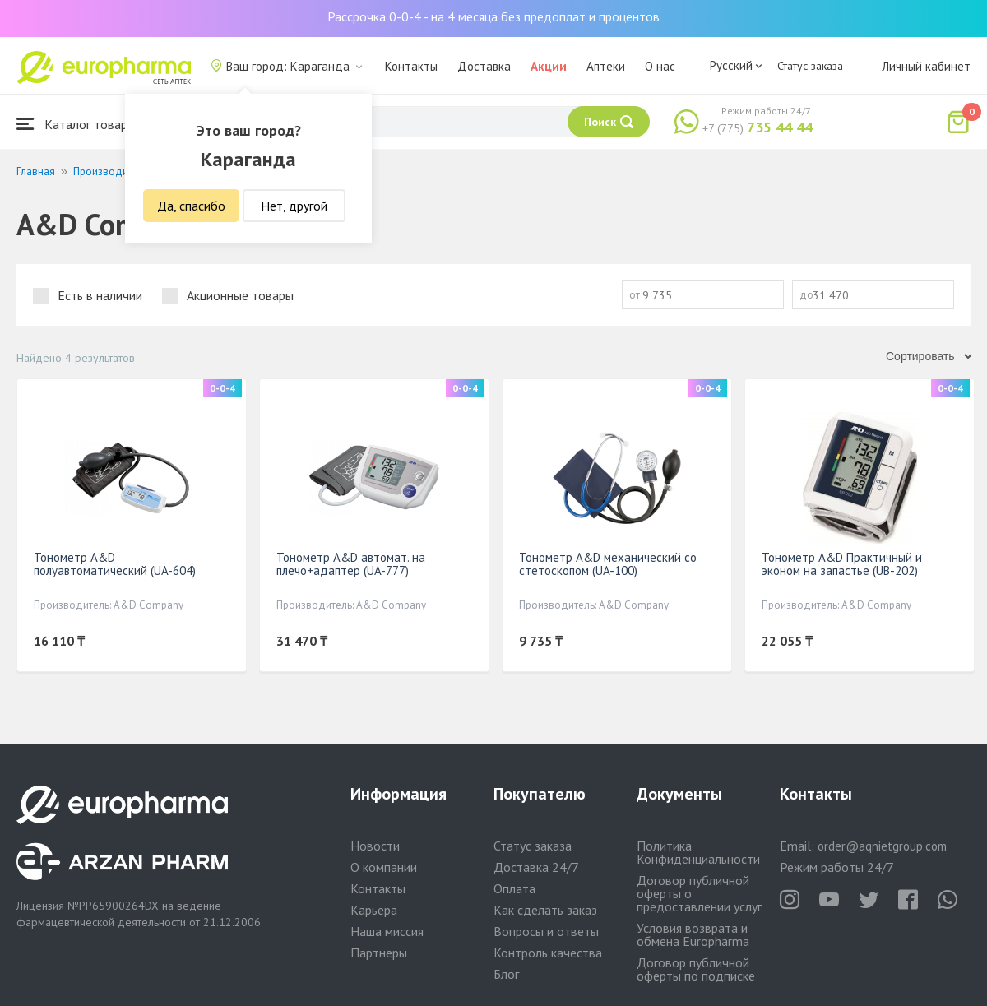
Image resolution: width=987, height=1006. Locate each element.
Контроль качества (548, 952)
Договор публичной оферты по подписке (696, 969)
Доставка (484, 66)
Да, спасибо (191, 205)
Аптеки (605, 66)
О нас (660, 66)
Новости (375, 845)
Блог (506, 974)
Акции (549, 66)
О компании (383, 867)
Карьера (373, 910)
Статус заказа (810, 65)
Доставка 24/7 (536, 867)
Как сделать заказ (545, 910)
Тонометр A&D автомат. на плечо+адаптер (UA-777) (350, 563)
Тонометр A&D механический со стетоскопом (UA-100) (608, 563)
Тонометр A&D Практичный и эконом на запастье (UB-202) (842, 563)
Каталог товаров (78, 123)
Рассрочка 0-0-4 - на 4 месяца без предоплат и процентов (493, 16)
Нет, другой (294, 205)
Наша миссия (387, 931)
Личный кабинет (926, 66)
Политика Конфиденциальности (698, 852)
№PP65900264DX (113, 905)
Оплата (514, 888)
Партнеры (378, 952)
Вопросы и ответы (546, 931)
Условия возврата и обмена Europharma (693, 934)
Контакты (411, 66)
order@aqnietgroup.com (882, 846)
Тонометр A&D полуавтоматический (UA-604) (115, 563)
